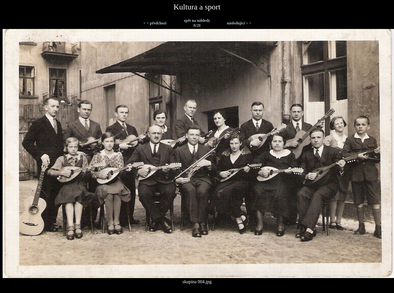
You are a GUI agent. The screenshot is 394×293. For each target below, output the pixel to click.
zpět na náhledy (197, 20)
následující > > (239, 23)
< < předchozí (155, 23)
